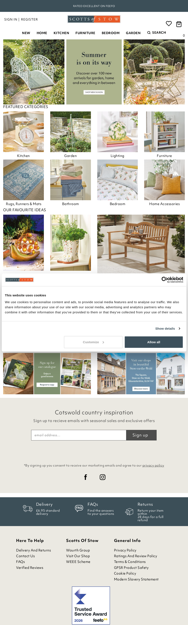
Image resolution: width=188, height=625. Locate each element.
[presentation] (94, 451)
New (26, 33)
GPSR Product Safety (131, 567)
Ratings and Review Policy (135, 556)
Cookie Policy (125, 573)
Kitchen (61, 33)
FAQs (20, 562)
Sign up (140, 435)
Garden (133, 33)
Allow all (153, 342)
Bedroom (111, 33)
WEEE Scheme (78, 562)
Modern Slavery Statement (136, 579)
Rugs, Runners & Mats (23, 203)
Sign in (10, 19)
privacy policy (153, 465)
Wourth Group (78, 550)
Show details (165, 328)
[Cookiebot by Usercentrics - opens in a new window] (164, 280)
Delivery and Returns (33, 550)
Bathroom (70, 203)
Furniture (85, 33)
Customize (93, 342)
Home (42, 33)
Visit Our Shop (78, 556)
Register (29, 19)
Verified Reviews (29, 567)
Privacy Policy (125, 550)
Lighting (117, 155)
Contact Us (25, 556)
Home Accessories (164, 203)
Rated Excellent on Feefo (94, 6)
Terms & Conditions (130, 562)
